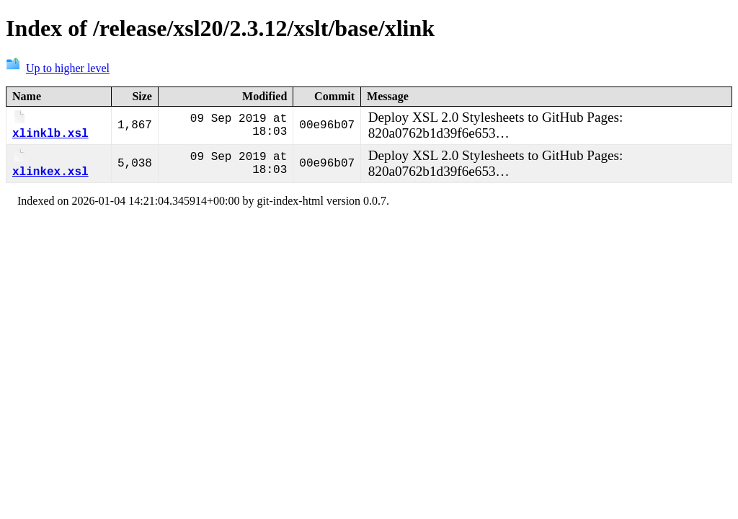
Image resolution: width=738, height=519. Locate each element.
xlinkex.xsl (50, 168)
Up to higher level (58, 68)
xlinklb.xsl (50, 127)
